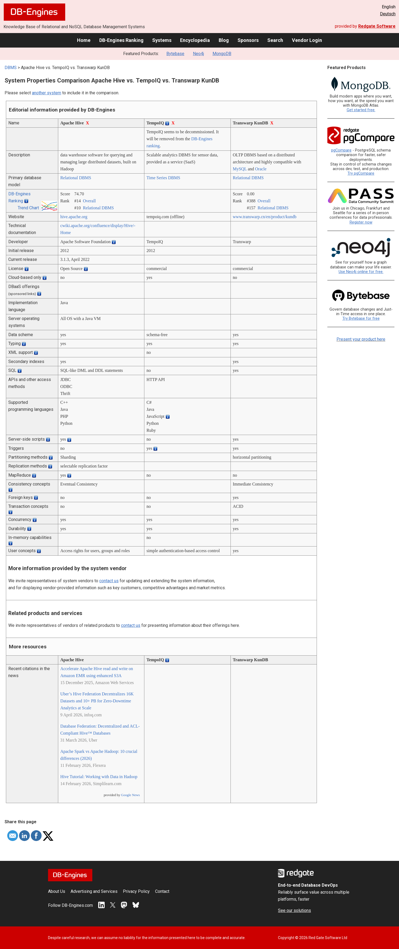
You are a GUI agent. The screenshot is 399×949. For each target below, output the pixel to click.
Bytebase (175, 53)
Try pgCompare (360, 173)
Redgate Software (377, 26)
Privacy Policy (136, 891)
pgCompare (341, 150)
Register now (361, 222)
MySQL (240, 169)
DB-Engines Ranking (121, 40)
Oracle (261, 169)
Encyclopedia (195, 40)
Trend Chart (28, 207)
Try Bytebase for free (361, 318)
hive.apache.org (73, 216)
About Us (56, 891)
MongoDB (222, 53)
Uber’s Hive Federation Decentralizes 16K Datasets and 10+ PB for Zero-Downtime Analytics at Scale (97, 701)
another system (46, 92)
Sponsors (248, 40)
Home (83, 40)
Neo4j (198, 53)
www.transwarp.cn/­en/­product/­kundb (264, 216)
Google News (130, 795)
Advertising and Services (94, 891)
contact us (109, 580)
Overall (89, 201)
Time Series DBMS (163, 177)
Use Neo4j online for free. (361, 271)
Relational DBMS (75, 177)
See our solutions (294, 910)
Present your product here (360, 339)
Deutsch (388, 13)
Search (275, 40)
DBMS (11, 67)
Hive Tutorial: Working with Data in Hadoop (98, 776)
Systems (161, 40)
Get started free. (361, 110)
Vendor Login (307, 40)
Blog (224, 40)
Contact (162, 891)
